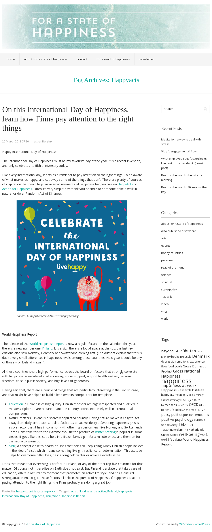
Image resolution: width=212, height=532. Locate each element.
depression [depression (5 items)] (168, 361)
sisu (48, 496)
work (164, 319)
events (165, 246)
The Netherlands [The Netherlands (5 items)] (193, 430)
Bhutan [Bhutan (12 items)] (189, 350)
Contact (82, 59)
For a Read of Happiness (113, 59)
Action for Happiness (17, 189)
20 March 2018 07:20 (15, 141)
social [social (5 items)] (165, 425)
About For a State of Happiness (46, 59)
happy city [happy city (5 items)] (167, 395)
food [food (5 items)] (171, 366)
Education (16, 404)
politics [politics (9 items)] (177, 414)
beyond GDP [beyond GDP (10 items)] (171, 351)
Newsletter (146, 59)
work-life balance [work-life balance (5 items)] (172, 440)
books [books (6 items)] (175, 357)
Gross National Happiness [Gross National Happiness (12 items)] (180, 373)
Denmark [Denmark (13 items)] (201, 356)
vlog (164, 311)
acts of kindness (81, 491)
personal (167, 260)
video (165, 304)
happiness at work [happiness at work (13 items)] (179, 385)
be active (100, 491)
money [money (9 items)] (185, 399)
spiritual (166, 282)
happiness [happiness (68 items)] (176, 380)
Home (11, 59)
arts (164, 238)
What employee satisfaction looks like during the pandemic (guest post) (184, 163)
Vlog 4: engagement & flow (179, 151)
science (166, 275)
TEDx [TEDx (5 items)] (189, 425)
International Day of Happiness (23, 496)
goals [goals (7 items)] (178, 366)
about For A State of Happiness (182, 224)
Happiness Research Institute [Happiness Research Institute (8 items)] (182, 390)
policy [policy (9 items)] (165, 414)
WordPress (202, 524)
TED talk (166, 297)
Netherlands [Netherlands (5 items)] (169, 405)
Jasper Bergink (42, 141)
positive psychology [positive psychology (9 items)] (177, 419)
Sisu (12, 446)
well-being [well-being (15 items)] (189, 434)
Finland (47, 348)
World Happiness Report (46, 344)
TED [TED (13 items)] (182, 424)
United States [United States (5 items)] (169, 435)
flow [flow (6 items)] (164, 366)
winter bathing (105, 432)
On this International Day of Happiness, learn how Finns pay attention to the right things (68, 119)
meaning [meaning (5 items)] (180, 395)
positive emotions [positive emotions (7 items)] (196, 415)
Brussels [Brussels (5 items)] (185, 357)
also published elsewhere (178, 231)
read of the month (173, 267)
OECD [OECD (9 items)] (193, 404)
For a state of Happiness (43, 524)
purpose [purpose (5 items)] (199, 420)
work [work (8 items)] (204, 434)
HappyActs (125, 184)
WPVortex (186, 524)
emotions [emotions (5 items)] (183, 361)
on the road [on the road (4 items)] (189, 409)
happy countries (27, 491)
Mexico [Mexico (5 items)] (190, 395)
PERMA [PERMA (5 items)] (201, 410)
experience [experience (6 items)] (197, 361)
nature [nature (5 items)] (196, 400)
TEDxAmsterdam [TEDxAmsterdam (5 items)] (172, 430)
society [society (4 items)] (173, 424)
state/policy (47, 491)
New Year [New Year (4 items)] (183, 405)
